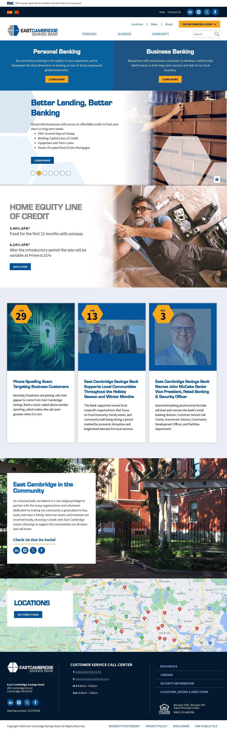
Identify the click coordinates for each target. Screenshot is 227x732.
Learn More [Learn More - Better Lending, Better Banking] (42, 160)
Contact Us (174, 12)
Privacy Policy (156, 726)
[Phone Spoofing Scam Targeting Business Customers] (41, 364)
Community (160, 34)
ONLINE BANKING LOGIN (199, 24)
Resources (168, 666)
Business (124, 34)
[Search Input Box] (203, 33)
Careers (166, 675)
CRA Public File (206, 726)
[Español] (9, 12)
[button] (32, 173)
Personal (89, 34)
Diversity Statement (124, 726)
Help (162, 12)
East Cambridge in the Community (43, 488)
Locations (137, 24)
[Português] (16, 12)
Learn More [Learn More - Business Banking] (170, 79)
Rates (154, 24)
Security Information (177, 683)
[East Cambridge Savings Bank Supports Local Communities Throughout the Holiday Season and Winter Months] (112, 372)
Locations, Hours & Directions (184, 692)
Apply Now (20, 266)
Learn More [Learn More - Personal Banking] (57, 79)
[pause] (217, 179)
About (169, 24)
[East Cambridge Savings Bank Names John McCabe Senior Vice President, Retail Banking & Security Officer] (183, 372)
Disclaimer (181, 726)
